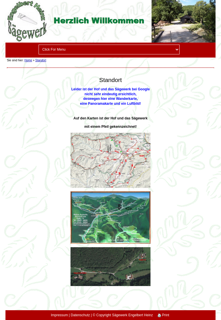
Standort (40, 60)
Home (28, 60)
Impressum (59, 315)
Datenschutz (80, 315)
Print (163, 315)
